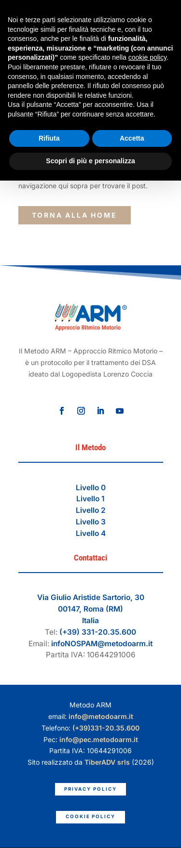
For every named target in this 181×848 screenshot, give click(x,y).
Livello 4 (91, 533)
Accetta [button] (132, 138)
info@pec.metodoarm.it (98, 739)
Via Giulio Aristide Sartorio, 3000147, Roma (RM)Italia (90, 609)
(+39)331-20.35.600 (105, 728)
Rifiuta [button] (49, 138)
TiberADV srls (107, 762)
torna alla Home (74, 215)
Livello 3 (91, 521)
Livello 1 (90, 498)
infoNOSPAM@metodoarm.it (102, 643)
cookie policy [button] (147, 57)
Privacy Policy (90, 789)
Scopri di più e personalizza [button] (90, 161)
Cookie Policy (90, 816)
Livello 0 (91, 487)
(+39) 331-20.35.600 (97, 632)
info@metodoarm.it (101, 716)
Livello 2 (91, 510)
